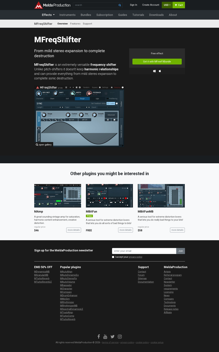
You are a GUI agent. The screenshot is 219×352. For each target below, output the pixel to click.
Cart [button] (179, 5)
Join (180, 250)
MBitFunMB (145, 211)
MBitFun (91, 211)
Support (87, 23)
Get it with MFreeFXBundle (157, 61)
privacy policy (135, 257)
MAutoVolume (67, 282)
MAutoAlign (66, 271)
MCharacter (66, 288)
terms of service (110, 342)
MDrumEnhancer (68, 295)
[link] (99, 337)
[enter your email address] (144, 251)
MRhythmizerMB (68, 305)
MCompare (66, 292)
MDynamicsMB (42, 271)
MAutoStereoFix (68, 278)
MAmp (38, 211)
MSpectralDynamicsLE (71, 309)
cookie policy (142, 342)
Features (75, 23)
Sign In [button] (133, 4)
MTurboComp (67, 316)
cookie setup (157, 342)
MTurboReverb (41, 278)
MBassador (66, 285)
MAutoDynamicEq (69, 275)
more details (74, 230)
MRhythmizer (67, 302)
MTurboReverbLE (43, 282)
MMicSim (65, 299)
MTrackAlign (66, 312)
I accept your (128, 257)
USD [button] (166, 5)
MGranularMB (41, 275)
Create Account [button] (150, 4)
